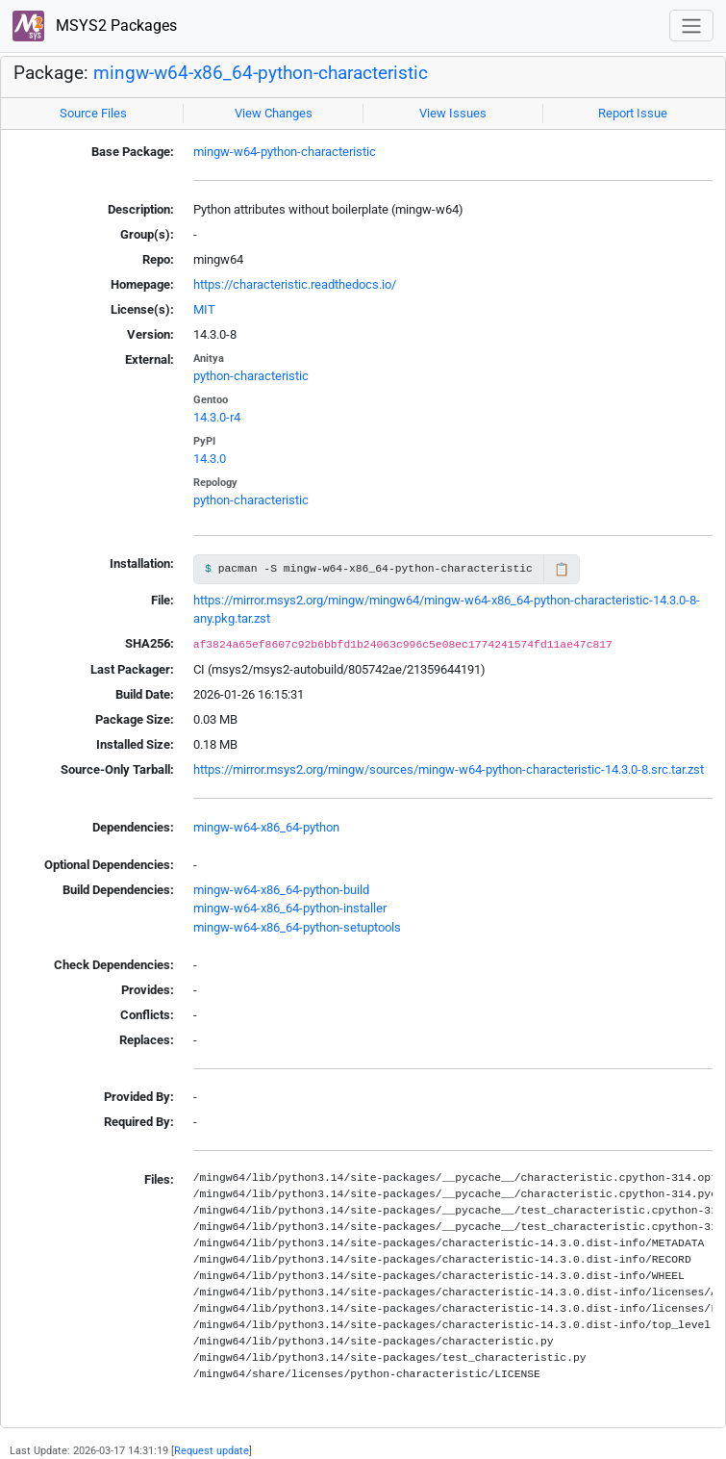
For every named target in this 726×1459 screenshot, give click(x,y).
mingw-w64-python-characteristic (284, 151)
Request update (211, 1450)
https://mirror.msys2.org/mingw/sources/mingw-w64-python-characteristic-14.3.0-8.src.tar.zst (448, 769)
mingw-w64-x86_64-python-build (281, 890)
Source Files (93, 113)
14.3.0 (209, 458)
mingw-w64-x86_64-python (266, 827)
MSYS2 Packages (95, 26)
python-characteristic (251, 376)
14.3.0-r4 (216, 417)
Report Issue (632, 113)
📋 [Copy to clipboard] (561, 569)
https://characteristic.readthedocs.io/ (294, 284)
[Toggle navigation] (691, 25)
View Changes (274, 113)
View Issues (453, 113)
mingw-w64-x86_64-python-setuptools (297, 927)
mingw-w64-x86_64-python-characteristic (260, 73)
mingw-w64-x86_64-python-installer (290, 908)
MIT (204, 309)
